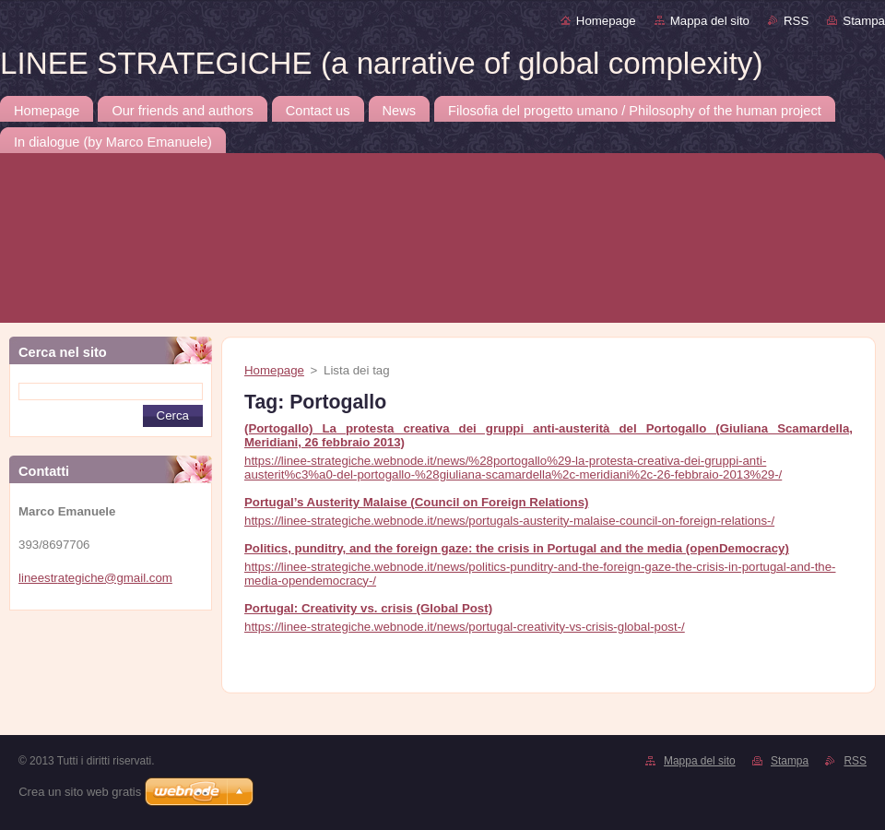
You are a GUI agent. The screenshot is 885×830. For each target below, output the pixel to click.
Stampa (864, 21)
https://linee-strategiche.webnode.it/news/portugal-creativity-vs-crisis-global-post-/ (464, 627)
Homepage (606, 21)
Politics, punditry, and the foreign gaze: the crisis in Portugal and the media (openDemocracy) (516, 548)
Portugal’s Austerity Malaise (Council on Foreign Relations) (416, 502)
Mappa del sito (709, 21)
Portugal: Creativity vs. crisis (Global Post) (368, 608)
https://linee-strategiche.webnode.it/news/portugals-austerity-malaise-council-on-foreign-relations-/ (509, 521)
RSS (796, 21)
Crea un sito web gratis (79, 792)
